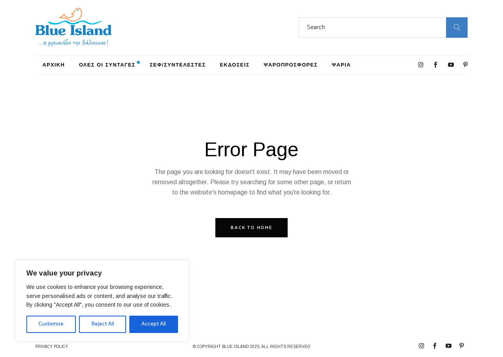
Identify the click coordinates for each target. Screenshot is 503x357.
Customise (51, 324)
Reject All (102, 324)
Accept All (153, 324)
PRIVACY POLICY (51, 346)
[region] (102, 300)
